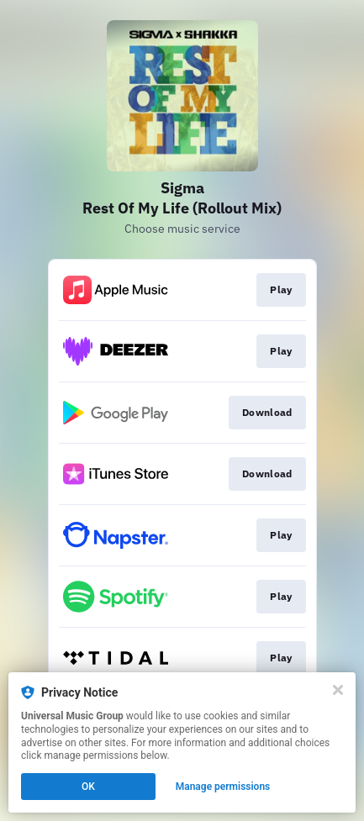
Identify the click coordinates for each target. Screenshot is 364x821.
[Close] (337, 689)
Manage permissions (223, 786)
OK (88, 786)
